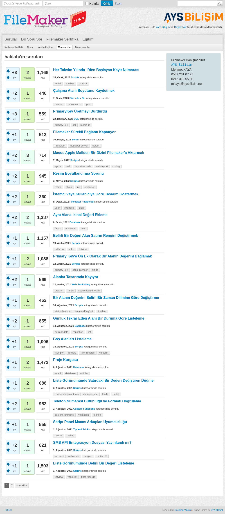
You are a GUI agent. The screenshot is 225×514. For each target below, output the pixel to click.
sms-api (59, 456)
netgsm (88, 456)
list (89, 332)
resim (58, 187)
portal (116, 394)
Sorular (10, 39)
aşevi (58, 373)
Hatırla (94, 3)
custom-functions (64, 414)
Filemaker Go (77, 98)
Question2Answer (183, 510)
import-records (83, 166)
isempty (59, 352)
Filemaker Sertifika (62, 39)
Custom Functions (84, 408)
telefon (97, 414)
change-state (90, 394)
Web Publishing (81, 284)
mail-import (102, 166)
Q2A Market (217, 510)
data (83, 228)
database (70, 373)
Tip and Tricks (81, 429)
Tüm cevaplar (82, 47)
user (57, 207)
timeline (102, 311)
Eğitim (88, 39)
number (69, 83)
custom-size (74, 104)
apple (58, 166)
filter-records (87, 352)
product (83, 83)
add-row (59, 249)
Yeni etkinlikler (46, 47)
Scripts (75, 77)
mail (68, 166)
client (81, 207)
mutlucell (101, 456)
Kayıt (118, 3)
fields (58, 228)
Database (75, 222)
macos (58, 435)
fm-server (60, 145)
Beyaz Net (180, 27)
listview (83, 249)
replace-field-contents (67, 394)
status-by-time (62, 311)
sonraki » (21, 485)
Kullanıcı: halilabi (13, 47)
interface (69, 207)
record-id (85, 125)
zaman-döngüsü (84, 311)
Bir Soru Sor (31, 39)
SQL (76, 118)
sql (74, 125)
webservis (73, 456)
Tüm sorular (64, 47)
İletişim (8, 510)
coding (116, 166)
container (89, 187)
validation (83, 414)
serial (58, 83)
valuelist (103, 352)
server (95, 145)
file (78, 187)
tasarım (59, 104)
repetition (78, 332)
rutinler (84, 373)
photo (69, 187)
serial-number (80, 269)
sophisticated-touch (89, 290)
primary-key (61, 125)
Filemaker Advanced (82, 201)
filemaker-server (79, 145)
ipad (88, 104)
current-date (61, 332)
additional (70, 228)
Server (75, 139)
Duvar (30, 47)
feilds (71, 249)
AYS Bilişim (163, 27)
